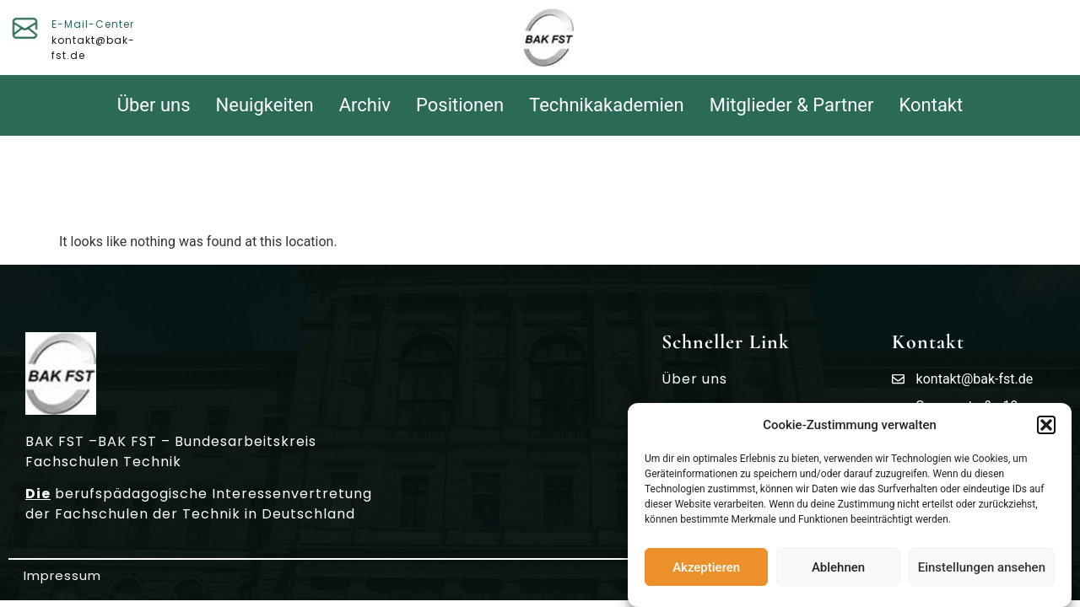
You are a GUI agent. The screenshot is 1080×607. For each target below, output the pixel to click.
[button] (1046, 425)
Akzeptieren (706, 568)
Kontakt (931, 104)
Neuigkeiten (265, 104)
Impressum (62, 575)
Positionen (460, 104)
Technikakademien (606, 104)
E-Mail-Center (92, 24)
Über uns (154, 104)
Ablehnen (838, 568)
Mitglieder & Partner (792, 104)
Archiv (365, 104)
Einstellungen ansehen (981, 568)
